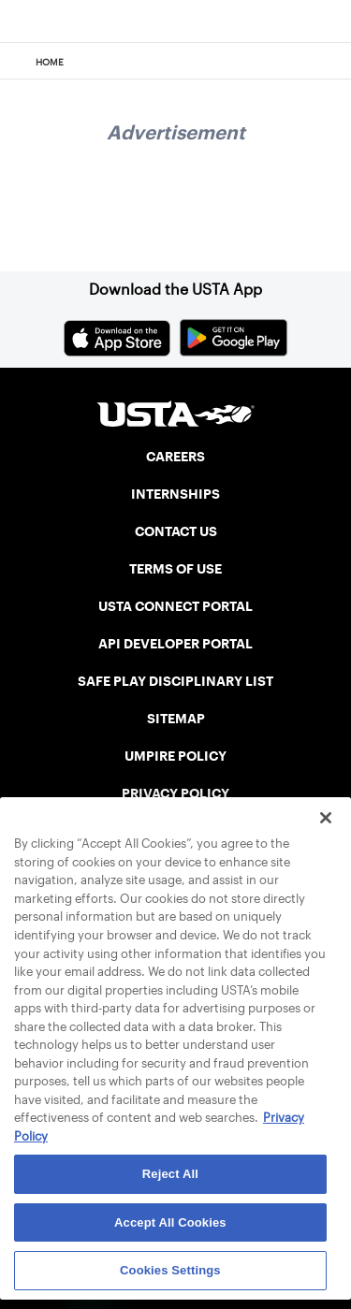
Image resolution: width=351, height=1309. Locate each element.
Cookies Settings (170, 1270)
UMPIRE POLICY (175, 756)
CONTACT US (176, 531)
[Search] (331, 61)
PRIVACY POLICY (175, 793)
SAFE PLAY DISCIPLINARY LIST (175, 681)
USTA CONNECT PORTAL (175, 606)
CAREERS (175, 456)
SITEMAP (176, 718)
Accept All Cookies (170, 1222)
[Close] (325, 817)
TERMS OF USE (175, 569)
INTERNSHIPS (175, 494)
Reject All (170, 1174)
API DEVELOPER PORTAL (175, 643)
